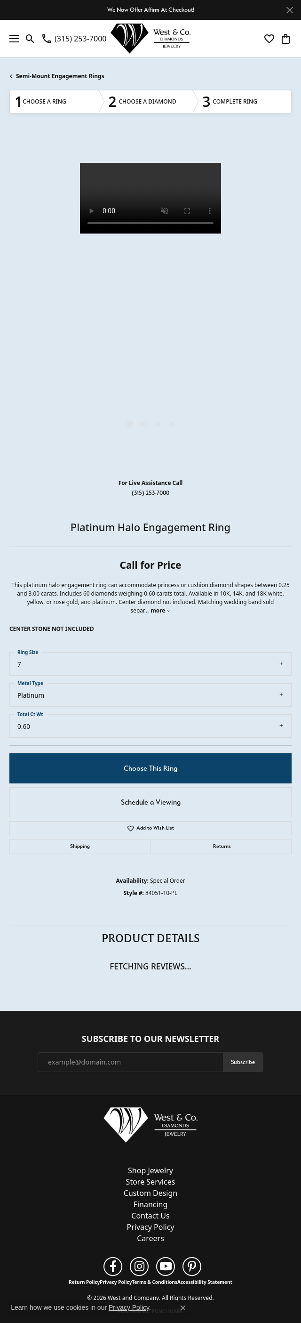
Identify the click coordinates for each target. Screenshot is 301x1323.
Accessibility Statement (204, 1282)
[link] (73, 38)
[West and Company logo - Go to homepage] (150, 39)
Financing (151, 1204)
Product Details (151, 938)
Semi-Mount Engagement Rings (60, 76)
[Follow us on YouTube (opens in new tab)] (165, 1266)
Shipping (80, 846)
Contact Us (150, 1215)
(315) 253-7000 (150, 492)
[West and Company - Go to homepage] (150, 1127)
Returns (222, 846)
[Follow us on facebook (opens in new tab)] (112, 1266)
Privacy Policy (150, 1227)
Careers (150, 1238)
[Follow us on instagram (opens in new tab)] (139, 1266)
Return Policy (84, 1282)
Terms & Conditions (154, 1282)
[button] (30, 38)
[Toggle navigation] (12, 38)
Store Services (150, 1182)
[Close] (289, 10)
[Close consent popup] (183, 1308)
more (160, 610)
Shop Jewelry (150, 1170)
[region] (150, 304)
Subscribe (243, 1061)
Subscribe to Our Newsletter (150, 1039)
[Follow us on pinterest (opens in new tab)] (191, 1266)
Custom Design (150, 1193)
